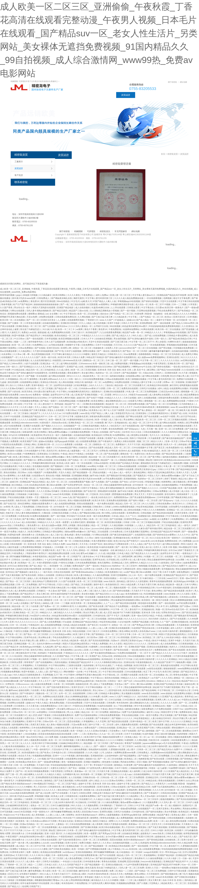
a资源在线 (173, 597)
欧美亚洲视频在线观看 (69, 338)
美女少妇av (85, 528)
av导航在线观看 (56, 345)
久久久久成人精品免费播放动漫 (129, 298)
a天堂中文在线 (137, 482)
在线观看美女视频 (143, 535)
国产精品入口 (56, 671)
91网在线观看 (147, 329)
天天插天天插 (43, 765)
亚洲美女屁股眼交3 (21, 808)
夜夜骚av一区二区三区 (85, 771)
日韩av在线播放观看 (115, 379)
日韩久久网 (13, 401)
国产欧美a (45, 752)
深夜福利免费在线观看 (168, 398)
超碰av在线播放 (46, 441)
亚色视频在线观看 (8, 419)
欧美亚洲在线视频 (113, 522)
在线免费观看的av (49, 706)
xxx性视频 (172, 783)
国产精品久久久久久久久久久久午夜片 (170, 653)
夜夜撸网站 (104, 609)
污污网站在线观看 (100, 535)
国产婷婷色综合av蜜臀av (164, 535)
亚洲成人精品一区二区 (136, 737)
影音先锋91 (170, 494)
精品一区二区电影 (99, 525)
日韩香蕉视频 (172, 759)
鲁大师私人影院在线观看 (113, 513)
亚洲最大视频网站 (92, 762)
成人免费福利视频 (119, 363)
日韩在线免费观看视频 (109, 715)
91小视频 (71, 587)
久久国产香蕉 (6, 307)
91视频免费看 (83, 401)
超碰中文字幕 (84, 783)
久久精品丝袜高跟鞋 (73, 833)
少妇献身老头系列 (62, 727)
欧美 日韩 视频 (170, 547)
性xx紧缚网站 (9, 475)
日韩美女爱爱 (133, 307)
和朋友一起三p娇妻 (158, 768)
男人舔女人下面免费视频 (23, 507)
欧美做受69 (36, 435)
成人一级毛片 (125, 472)
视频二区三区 (143, 441)
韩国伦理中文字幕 (169, 712)
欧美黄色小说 (95, 410)
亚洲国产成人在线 (75, 366)
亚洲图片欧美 (48, 550)
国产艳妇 (5, 783)
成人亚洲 (75, 394)
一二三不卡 (117, 687)
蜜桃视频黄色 (186, 631)
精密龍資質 (21, 154)
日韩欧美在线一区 (44, 507)
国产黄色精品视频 (155, 840)
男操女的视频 (99, 472)
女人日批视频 (75, 777)
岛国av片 (115, 640)
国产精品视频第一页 (132, 373)
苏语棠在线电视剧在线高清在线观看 (55, 734)
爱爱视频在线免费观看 (122, 494)
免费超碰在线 (10, 768)
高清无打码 (52, 450)
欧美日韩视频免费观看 (38, 771)
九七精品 (30, 438)
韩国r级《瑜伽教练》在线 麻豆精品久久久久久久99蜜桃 (171, 314)
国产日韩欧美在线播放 (60, 849)
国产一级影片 (100, 746)
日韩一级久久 (161, 338)
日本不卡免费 (100, 429)
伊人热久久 (11, 385)
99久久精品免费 (128, 584)
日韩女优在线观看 (62, 572)
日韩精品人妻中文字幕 (141, 382)
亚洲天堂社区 (179, 317)
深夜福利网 (27, 432)
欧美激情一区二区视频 (60, 566)
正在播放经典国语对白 (159, 413)
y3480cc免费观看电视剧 (123, 507)
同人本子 (24, 379)
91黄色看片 (45, 422)
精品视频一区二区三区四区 (96, 743)
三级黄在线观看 (27, 469)
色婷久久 (173, 647)
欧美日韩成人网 (141, 597)
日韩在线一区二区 (85, 587)
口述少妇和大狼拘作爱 (167, 631)
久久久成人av (174, 699)
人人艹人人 (109, 603)
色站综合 (176, 681)
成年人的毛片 (176, 628)
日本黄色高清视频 (189, 516)
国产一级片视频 (128, 310)
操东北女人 (34, 572)
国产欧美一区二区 (14, 634)
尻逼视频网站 (28, 541)
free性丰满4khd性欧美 (144, 407)
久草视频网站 (26, 665)
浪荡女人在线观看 (55, 410)
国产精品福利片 (80, 497)
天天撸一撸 (152, 429)
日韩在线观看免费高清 (66, 317)
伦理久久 (157, 547)
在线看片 (26, 678)
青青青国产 (29, 662)
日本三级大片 (78, 332)
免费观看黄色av (121, 497)
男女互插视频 (166, 715)
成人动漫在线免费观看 (41, 684)
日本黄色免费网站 (109, 631)
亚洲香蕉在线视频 (57, 373)
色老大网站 (45, 478)
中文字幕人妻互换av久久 (144, 295)
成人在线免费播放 (169, 643)
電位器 (52, 95)
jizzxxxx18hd (125, 348)
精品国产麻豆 (163, 815)
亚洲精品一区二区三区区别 (179, 510)
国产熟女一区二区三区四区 (135, 351)
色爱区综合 (140, 454)
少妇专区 (126, 432)
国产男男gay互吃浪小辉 (143, 625)
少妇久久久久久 (96, 385)
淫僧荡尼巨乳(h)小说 (125, 413)
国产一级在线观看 (162, 323)
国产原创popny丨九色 (135, 429)
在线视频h (143, 466)
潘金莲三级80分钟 (154, 460)
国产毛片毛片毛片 (153, 544)
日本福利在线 (99, 615)
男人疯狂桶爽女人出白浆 (31, 774)
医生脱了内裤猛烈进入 (31, 329)
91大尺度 (183, 373)
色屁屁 (70, 681)
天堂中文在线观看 (168, 301)
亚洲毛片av (136, 637)
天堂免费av (82, 410)
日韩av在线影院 (101, 463)
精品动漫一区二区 (20, 606)
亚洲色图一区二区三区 (41, 802)
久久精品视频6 (117, 525)
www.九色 (67, 497)
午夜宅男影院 (159, 363)
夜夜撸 (100, 438)
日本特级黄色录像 (9, 410)
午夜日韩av (71, 410)
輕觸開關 (89, 95)
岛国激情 (189, 818)
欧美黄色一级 (148, 600)
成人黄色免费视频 (73, 858)
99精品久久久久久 (153, 332)
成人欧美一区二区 (103, 587)
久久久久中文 (184, 535)
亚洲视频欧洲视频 (80, 475)
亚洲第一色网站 (11, 668)
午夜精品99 (33, 625)
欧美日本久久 (179, 503)
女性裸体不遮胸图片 (29, 874)
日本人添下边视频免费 (55, 342)
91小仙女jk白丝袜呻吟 (10, 541)
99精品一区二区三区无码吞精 (166, 354)
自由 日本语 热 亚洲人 (173, 880)
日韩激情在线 (54, 787)
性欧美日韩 (101, 681)
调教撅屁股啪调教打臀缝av (47, 880)
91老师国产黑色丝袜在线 (143, 628)
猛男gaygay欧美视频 (65, 441)
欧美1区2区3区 (52, 650)
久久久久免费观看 (64, 444)
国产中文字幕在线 (47, 584)
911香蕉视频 (123, 637)
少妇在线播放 (105, 647)
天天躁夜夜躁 (183, 625)
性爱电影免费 (14, 535)
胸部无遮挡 (78, 298)
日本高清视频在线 (57, 712)
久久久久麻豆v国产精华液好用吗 (147, 528)
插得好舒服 (22, 566)
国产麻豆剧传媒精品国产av (108, 858)
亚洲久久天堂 (182, 472)
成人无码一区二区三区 (57, 482)
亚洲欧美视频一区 (80, 494)
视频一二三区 (20, 342)
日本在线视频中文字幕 (142, 447)
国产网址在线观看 (134, 416)
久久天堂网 (101, 721)
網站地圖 (183, 82)
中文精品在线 (18, 370)
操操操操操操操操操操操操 (46, 304)
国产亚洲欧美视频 (89, 394)
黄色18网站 (157, 591)
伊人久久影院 (148, 503)
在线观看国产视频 (16, 877)
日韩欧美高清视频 (60, 513)
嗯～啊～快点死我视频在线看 (37, 354)
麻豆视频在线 (179, 482)
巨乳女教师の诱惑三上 (55, 868)
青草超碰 (59, 404)
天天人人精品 (85, 323)
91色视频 (23, 410)
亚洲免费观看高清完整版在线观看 (51, 777)
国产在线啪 (40, 348)
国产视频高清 (139, 475)
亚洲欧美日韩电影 (69, 323)
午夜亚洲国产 (12, 836)
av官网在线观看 (188, 360)
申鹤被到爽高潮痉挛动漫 (122, 304)
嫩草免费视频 (34, 871)
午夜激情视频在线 (143, 662)
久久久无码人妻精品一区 (80, 326)
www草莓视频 (57, 843)
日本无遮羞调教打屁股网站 (137, 531)
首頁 (18, 95)
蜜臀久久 (44, 640)
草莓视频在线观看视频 (177, 345)
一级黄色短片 (187, 553)
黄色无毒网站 (104, 563)
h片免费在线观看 (71, 413)
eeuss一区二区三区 (25, 447)
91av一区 (186, 864)
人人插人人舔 (42, 671)
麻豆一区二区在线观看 (81, 463)
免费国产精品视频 (140, 622)
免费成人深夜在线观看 (125, 441)
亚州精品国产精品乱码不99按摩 (166, 531)
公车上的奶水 (79, 547)
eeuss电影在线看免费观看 (22, 793)
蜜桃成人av (43, 314)
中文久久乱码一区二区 (24, 777)
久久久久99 (158, 790)
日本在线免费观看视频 (93, 379)
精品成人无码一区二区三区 (118, 447)
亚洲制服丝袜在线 (121, 538)
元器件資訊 (146, 95)
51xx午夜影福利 (164, 587)
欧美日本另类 (64, 357)
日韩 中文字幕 (53, 799)
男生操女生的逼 (65, 821)
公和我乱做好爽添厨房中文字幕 (15, 650)
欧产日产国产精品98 (23, 304)
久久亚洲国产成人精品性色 (170, 696)
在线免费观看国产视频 (79, 482)
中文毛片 (75, 301)
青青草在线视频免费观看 (161, 581)
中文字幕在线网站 (14, 637)
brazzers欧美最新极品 (151, 861)
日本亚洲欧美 (129, 699)
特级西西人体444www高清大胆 (67, 360)
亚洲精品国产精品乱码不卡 (35, 416)
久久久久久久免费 (169, 703)
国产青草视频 (180, 715)
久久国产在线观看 (67, 581)
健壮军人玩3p (153, 712)
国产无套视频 (116, 519)
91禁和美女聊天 (17, 852)
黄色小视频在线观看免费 (79, 500)
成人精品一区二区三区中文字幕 (143, 422)
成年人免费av (102, 295)
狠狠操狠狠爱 (169, 668)
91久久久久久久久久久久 (136, 619)
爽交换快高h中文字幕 (26, 653)
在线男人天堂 (111, 348)
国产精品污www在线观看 (169, 370)
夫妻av (34, 628)
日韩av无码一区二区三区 (24, 712)
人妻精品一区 (62, 824)
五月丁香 (58, 675)
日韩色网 (165, 376)
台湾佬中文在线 (101, 326)
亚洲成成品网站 (95, 603)
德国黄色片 (116, 351)
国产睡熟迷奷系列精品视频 (119, 475)
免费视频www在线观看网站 (88, 659)
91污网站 (134, 547)
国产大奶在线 (14, 391)
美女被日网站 (88, 373)
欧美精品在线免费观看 (51, 852)
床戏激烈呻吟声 (33, 550)
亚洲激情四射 (97, 755)
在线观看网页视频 (75, 320)
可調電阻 (70, 95)
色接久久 (22, 531)
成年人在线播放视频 (147, 398)
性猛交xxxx (106, 566)
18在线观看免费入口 (180, 740)
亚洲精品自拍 (159, 706)
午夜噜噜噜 (68, 469)
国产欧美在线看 (29, 575)
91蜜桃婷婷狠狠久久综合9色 (80, 419)
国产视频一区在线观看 (37, 376)
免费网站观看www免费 (125, 752)
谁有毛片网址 (37, 650)
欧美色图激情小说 (175, 447)
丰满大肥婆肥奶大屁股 (102, 541)
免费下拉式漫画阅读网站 (134, 712)
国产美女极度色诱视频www (143, 497)
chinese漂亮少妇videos (145, 681)
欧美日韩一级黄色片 (174, 307)
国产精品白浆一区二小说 (66, 388)
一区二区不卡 (144, 653)
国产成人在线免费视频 (155, 335)
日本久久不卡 (87, 338)
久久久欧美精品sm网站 (61, 634)
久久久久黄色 (73, 295)
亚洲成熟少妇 (42, 535)
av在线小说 (140, 746)
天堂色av (118, 684)
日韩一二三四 (79, 734)
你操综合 (83, 447)
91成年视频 (148, 734)
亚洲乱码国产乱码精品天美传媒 (104, 407)
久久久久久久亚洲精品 (167, 659)
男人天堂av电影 (148, 796)
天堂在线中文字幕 (9, 478)
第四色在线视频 (115, 619)
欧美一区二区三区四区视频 (84, 370)
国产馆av (4, 849)
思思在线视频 (14, 597)
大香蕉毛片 (160, 783)
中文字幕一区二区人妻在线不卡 (39, 404)
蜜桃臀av (32, 314)
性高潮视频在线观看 (153, 594)
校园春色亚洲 (81, 416)
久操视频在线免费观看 (80, 432)
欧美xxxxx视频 (15, 454)
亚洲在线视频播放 (12, 538)
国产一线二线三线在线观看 (73, 304)
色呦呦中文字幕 (72, 345)
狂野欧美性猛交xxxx (171, 612)
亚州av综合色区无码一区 (177, 609)
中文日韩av (19, 338)
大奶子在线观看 (31, 363)
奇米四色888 (122, 703)
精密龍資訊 (105, 231)
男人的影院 (161, 342)
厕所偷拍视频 (82, 755)
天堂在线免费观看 (74, 703)
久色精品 (99, 572)
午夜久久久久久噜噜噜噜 (111, 510)
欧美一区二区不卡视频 (160, 304)
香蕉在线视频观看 (85, 503)
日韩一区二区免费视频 (75, 466)
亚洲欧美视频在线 (180, 622)
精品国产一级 (164, 410)
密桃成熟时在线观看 (107, 491)
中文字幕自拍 (147, 307)
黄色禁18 (35, 301)
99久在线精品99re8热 (51, 818)
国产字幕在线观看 (34, 877)
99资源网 (70, 684)
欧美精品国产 (92, 332)
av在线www (87, 429)
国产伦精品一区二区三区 (122, 314)
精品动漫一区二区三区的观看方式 (130, 385)
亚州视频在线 (168, 569)
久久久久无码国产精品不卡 (71, 864)
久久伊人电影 (26, 407)
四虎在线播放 (110, 578)
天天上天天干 (126, 407)
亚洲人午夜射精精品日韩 (143, 587)
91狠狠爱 (99, 422)
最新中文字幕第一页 (166, 320)
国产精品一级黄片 (48, 401)
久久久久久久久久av (52, 413)
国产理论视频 (165, 348)
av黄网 (79, 329)
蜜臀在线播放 (89, 351)
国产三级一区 (12, 774)
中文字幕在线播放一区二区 (108, 556)
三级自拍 (109, 385)
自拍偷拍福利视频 (180, 351)
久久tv (167, 681)
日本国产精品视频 (168, 488)
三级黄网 (188, 454)
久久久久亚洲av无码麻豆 (13, 388)
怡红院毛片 (116, 426)
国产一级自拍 (103, 351)
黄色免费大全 (33, 525)
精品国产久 (35, 413)
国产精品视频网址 (122, 366)
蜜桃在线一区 (126, 454)
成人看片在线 (139, 559)
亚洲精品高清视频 (119, 771)
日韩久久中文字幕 (130, 323)
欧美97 (189, 591)
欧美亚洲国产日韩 (28, 441)
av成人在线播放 (21, 603)
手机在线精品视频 (16, 497)
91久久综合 (136, 432)
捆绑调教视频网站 (72, 746)
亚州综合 (10, 572)
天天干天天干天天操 (13, 830)
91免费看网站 (119, 435)
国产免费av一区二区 (50, 606)
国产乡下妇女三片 (190, 475)
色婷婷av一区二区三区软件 (108, 373)
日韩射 (107, 507)
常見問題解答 (121, 231)
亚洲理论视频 (106, 811)
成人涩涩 (107, 612)
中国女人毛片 (153, 475)
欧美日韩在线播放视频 (109, 827)
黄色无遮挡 (90, 868)
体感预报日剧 (144, 516)
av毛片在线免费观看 (86, 787)
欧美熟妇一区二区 (26, 563)
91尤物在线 (81, 802)
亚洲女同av (92, 734)
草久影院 (18, 404)
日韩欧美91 (97, 507)
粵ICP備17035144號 (112, 234)
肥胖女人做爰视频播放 (109, 815)
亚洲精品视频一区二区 (24, 643)
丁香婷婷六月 (92, 320)
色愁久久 (104, 426)
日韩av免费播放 (25, 348)
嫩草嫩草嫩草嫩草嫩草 (160, 351)
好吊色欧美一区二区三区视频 (39, 388)
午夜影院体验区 (66, 836)
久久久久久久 (61, 668)
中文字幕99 (69, 675)
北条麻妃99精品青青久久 (71, 737)
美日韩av (22, 472)
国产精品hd (122, 668)
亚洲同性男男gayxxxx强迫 (136, 519)
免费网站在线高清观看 (53, 696)
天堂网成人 (154, 883)
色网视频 (167, 298)
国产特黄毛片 (133, 541)
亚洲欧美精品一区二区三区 (29, 326)
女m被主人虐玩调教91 (32, 559)
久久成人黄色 (63, 370)
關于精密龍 (172, 82)
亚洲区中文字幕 (33, 721)
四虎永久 (164, 619)
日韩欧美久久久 (115, 354)
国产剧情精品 (43, 488)
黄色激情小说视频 (14, 450)
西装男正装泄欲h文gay (146, 469)
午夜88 (190, 401)
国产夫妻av (176, 563)
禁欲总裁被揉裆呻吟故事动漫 (118, 485)
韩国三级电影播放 (79, 628)
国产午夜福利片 (105, 441)
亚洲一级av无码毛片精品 (143, 615)
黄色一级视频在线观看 (72, 762)
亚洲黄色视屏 (171, 373)
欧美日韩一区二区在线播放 (12, 320)
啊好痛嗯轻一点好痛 (73, 671)
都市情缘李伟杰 (35, 342)
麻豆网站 (151, 370)
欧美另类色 (27, 391)
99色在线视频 (79, 631)
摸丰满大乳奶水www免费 (24, 298)
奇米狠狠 (24, 528)
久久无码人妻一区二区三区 (172, 802)
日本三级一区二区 (114, 360)
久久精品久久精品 (53, 774)
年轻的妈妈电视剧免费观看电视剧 (165, 326)
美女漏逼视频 (36, 619)
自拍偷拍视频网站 (51, 323)
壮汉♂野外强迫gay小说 (171, 852)
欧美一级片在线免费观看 (99, 516)
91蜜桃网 (93, 647)
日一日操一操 (184, 858)
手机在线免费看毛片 (166, 310)
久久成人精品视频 (107, 553)
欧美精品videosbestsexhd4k (25, 422)
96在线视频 (115, 326)
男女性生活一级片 (22, 307)
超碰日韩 (81, 398)
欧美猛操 (159, 541)
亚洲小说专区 (187, 840)
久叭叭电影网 (124, 622)
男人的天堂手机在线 (186, 416)
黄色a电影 (69, 535)
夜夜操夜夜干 (183, 494)
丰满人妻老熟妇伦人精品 (52, 690)
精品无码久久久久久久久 (135, 643)
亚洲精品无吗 (187, 398)
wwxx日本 (49, 824)
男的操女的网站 (127, 762)
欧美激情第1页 (113, 584)
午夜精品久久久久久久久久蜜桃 (96, 335)
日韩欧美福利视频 (90, 426)
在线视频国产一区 (9, 357)
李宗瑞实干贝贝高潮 (76, 516)
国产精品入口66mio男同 (183, 323)
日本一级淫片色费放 (149, 715)
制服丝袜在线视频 (180, 868)
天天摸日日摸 (19, 578)
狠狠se (160, 681)
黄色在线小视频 (53, 475)
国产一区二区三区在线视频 (145, 348)
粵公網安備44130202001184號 (137, 234)
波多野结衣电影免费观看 (15, 858)
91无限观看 (92, 304)
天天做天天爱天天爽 (147, 584)
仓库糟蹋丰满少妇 (41, 510)
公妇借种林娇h (112, 755)
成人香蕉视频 (38, 815)
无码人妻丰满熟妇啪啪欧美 (39, 310)
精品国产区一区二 (73, 404)
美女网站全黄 (38, 457)
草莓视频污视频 (152, 482)
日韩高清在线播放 (59, 510)
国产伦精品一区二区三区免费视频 (162, 404)
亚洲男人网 (66, 348)
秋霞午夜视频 (18, 335)
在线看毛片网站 (135, 401)
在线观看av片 (38, 475)
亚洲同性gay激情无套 (84, 681)
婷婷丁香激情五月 (186, 550)
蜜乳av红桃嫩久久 (89, 553)
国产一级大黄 (121, 547)
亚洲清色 (191, 438)
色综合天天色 (24, 755)
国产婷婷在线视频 (150, 301)
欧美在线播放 (60, 460)
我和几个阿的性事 (138, 438)
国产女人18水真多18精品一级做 (172, 637)
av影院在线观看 (154, 668)
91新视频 (129, 525)
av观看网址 (104, 304)
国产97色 (59, 351)
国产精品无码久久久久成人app (110, 594)
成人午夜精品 (114, 849)
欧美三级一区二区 (170, 450)
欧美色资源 (93, 547)
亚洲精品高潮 (81, 647)
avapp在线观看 (7, 500)
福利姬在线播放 (117, 376)
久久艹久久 (131, 516)
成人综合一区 (141, 304)
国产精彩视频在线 (158, 597)
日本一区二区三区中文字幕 (61, 416)
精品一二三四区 (23, 510)
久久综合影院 (188, 370)
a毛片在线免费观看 (13, 426)
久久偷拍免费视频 (101, 575)
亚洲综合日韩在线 (48, 382)
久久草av (17, 354)
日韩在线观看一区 (18, 544)
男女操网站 (128, 419)
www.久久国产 (107, 320)
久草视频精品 (12, 379)
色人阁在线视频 (66, 382)
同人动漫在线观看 (8, 587)
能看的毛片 (188, 805)
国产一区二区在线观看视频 (169, 731)
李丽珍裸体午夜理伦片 (37, 553)
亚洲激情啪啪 (130, 478)
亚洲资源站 (141, 413)
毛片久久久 (155, 435)
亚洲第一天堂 (32, 497)
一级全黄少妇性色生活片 (183, 366)
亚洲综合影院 (173, 357)
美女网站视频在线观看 (12, 460)
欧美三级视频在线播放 (136, 379)
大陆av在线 (148, 373)
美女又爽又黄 (43, 594)
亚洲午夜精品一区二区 (42, 385)
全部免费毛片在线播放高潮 (181, 507)
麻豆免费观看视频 (145, 699)
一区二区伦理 (151, 500)
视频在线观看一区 (122, 587)
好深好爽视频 (80, 385)
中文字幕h (56, 354)
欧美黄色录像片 (15, 734)
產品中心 (34, 95)
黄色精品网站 (140, 472)
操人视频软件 (175, 746)
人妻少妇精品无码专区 (161, 718)
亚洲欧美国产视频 (137, 647)
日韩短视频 (146, 513)
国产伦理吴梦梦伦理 (73, 485)
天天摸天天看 (103, 771)
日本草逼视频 (51, 338)
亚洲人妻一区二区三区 (120, 295)
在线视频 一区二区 (83, 444)
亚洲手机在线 (99, 559)
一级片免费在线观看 (105, 503)
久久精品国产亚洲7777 (164, 662)
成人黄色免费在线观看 (176, 821)
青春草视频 (6, 304)
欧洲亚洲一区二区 (140, 538)
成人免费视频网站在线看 (59, 332)
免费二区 (113, 871)
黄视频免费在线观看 (17, 314)
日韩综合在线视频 (107, 727)
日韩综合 (16, 559)
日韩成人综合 (187, 706)
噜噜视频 (66, 475)
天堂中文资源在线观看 (99, 342)
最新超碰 (42, 332)
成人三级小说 (115, 419)
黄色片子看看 (90, 329)
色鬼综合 (14, 693)
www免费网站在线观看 (188, 668)
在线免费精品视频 (67, 401)
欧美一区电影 (101, 419)
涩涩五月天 (156, 824)
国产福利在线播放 (154, 811)
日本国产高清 (96, 544)
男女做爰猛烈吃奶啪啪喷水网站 (126, 600)
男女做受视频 (120, 338)
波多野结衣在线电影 (63, 385)
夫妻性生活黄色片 (59, 768)
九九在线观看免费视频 (110, 332)
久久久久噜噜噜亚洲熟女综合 (175, 432)
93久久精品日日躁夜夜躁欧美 (27, 675)
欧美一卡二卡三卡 (66, 329)
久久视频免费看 (150, 802)
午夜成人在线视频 (100, 432)
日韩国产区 (76, 556)
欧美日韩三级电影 (171, 671)
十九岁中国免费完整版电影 (136, 864)
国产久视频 (142, 883)
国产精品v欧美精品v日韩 (180, 338)
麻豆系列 (174, 385)
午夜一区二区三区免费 (51, 746)
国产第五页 (159, 447)
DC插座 (108, 95)
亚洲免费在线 (133, 513)
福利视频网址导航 (20, 724)
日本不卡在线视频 (104, 345)
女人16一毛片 (135, 575)
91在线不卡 (105, 625)
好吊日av (173, 550)
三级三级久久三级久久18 (100, 591)
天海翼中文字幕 (44, 718)
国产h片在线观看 (178, 619)
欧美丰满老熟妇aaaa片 (21, 783)
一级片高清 (46, 572)
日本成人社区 (50, 864)
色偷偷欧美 (98, 348)
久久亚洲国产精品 (61, 656)
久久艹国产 (165, 622)
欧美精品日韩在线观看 (158, 385)
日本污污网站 (190, 584)
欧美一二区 (159, 821)
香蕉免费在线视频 (136, 404)
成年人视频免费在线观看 (127, 724)
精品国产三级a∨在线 (79, 310)
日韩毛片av (89, 858)
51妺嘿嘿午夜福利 (177, 768)
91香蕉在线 (23, 516)
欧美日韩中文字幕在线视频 (45, 743)
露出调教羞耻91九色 (139, 703)
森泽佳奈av (62, 326)
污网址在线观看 (17, 310)
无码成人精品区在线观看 (74, 625)
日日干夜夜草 (105, 650)
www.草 (174, 407)
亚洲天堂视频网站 (119, 575)
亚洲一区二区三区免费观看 (171, 429)
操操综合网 (189, 684)
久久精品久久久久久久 (20, 463)
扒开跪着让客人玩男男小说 (119, 559)
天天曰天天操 (67, 659)
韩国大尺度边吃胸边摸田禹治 (161, 472)
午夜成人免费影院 (75, 538)
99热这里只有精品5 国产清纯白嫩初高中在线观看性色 (111, 357)
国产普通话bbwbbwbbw (83, 572)
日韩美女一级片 (115, 681)
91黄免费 (139, 314)
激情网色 (33, 379)
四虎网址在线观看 (30, 538)
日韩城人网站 (30, 444)
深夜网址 (70, 815)
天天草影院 (39, 799)
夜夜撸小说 (89, 790)
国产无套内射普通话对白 (58, 687)
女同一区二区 (65, 693)
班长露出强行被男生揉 (44, 391)
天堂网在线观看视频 (146, 310)
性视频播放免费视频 (29, 401)
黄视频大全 (25, 827)
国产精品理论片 (33, 335)
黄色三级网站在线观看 (77, 457)
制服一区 (160, 609)
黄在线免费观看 (116, 429)
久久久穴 (20, 861)
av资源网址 (42, 712)
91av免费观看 (130, 354)
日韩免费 (111, 703)
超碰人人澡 (32, 578)
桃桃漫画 (69, 690)
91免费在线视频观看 (39, 516)
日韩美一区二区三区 (146, 749)
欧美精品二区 (149, 637)
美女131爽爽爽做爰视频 (85, 469)
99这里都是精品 (141, 718)
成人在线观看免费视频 (86, 441)
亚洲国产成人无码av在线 (117, 438)
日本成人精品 (118, 516)
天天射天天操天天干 (61, 874)
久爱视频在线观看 (117, 749)
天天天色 (118, 345)
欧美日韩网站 (59, 295)
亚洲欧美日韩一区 (176, 363)
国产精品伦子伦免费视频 (117, 606)
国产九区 (128, 681)
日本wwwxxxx (85, 363)
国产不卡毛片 (113, 615)
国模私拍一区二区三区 (93, 360)
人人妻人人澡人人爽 (77, 591)
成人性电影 (174, 491)
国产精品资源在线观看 (172, 454)
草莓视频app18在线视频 (129, 301)
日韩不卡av (178, 709)
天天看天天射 (6, 765)
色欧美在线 (21, 500)
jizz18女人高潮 (82, 650)
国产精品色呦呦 (54, 469)
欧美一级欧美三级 (101, 363)
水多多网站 (6, 354)
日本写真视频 (6, 811)
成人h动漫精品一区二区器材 (129, 852)
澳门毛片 (109, 422)
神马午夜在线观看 (142, 706)
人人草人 (135, 843)
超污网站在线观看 (69, 363)
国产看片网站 (154, 457)
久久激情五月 (13, 332)
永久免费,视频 (24, 475)
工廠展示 (19, 161)
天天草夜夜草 (153, 874)
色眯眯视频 (66, 435)
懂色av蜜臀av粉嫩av (58, 432)
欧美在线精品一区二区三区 (67, 335)
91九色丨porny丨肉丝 (34, 609)
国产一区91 (130, 684)
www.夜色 (84, 413)
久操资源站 (164, 563)
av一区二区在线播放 (157, 737)
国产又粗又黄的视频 (10, 575)
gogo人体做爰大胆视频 (27, 295)
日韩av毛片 (55, 640)
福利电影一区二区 (93, 382)
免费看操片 (121, 444)
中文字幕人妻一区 (79, 656)
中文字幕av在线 (23, 815)
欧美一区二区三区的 (21, 345)
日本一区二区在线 (18, 625)
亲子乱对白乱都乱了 (105, 665)
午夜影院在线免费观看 (12, 444)
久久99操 (94, 650)
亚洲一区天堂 (171, 441)
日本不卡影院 (121, 768)
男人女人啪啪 (73, 712)
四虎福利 (42, 653)
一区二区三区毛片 (90, 450)
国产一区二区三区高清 (10, 519)
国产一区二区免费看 (188, 703)
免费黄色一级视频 (41, 394)
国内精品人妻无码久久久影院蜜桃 (132, 581)
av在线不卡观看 (168, 416)
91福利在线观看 (106, 547)
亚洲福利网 (45, 538)
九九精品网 (48, 647)
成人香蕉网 (97, 824)
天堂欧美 (94, 494)
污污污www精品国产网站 (66, 447)
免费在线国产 (59, 366)
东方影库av (92, 637)
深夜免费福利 (183, 572)
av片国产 (155, 678)
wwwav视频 (71, 478)
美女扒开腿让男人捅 (179, 376)
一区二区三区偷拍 (20, 413)
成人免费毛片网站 (189, 354)
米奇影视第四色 (40, 556)
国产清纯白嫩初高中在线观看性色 (150, 765)
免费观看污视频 (44, 519)
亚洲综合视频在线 (83, 690)
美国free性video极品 (135, 877)
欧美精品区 (97, 435)
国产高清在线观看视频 (99, 640)
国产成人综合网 (43, 793)
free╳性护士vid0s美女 (40, 615)
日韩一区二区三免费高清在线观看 (123, 388)
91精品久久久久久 (113, 398)
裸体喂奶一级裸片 (44, 447)
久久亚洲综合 (188, 326)
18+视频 (42, 759)
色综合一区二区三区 (93, 485)
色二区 (175, 410)
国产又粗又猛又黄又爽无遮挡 (111, 796)
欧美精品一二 (168, 435)
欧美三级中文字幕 (81, 634)
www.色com (25, 394)
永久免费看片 (163, 519)
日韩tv (37, 818)
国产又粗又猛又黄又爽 (102, 317)
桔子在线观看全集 (131, 426)
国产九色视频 (49, 326)
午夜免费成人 (88, 295)
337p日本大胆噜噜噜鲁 (19, 435)
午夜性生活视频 (66, 563)
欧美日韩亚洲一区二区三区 (18, 429)
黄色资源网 (13, 382)
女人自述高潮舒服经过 (41, 360)
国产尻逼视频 (188, 329)
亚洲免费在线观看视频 (117, 500)
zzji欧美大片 (86, 301)
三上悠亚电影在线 (113, 690)
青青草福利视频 (7, 295)
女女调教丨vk (56, 314)
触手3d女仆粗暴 (98, 475)
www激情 (183, 407)
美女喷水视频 (58, 538)
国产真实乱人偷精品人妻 (42, 603)
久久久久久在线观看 (27, 419)
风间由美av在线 (59, 422)
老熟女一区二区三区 (82, 348)
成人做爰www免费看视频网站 (152, 357)
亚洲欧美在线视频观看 (114, 391)
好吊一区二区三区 (60, 628)
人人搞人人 (140, 525)
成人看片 (131, 749)
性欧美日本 (154, 740)
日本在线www (58, 478)
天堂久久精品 (65, 472)
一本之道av (112, 472)
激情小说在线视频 (103, 538)
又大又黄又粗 (32, 706)
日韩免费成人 (43, 298)
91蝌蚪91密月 (174, 342)
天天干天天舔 (134, 444)
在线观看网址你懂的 (29, 382)
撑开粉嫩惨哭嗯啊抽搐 (20, 556)
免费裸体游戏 (171, 541)
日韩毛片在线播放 (148, 388)
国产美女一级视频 (77, 768)
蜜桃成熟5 (57, 429)
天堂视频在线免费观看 (183, 348)
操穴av (8, 777)
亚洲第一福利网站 (14, 799)
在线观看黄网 (85, 615)
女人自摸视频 (118, 416)
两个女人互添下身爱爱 (114, 410)
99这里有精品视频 (145, 507)
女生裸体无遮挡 (78, 522)
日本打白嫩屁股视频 (60, 805)
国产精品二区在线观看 (98, 531)
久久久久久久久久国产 (30, 357)
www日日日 (172, 578)
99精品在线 (15, 432)
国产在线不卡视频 (95, 398)
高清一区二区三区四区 (53, 858)
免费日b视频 (85, 843)
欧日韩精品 (17, 485)
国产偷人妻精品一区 (147, 410)
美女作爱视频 (170, 811)
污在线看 (34, 606)
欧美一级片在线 (49, 357)
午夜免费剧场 (115, 329)
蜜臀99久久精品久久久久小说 (144, 563)
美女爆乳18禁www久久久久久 (53, 379)
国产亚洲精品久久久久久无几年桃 (35, 366)
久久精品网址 (24, 351)
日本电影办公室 (183, 690)
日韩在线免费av (164, 503)
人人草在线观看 (118, 307)
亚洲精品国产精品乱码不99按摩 (172, 295)
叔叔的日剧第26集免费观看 (29, 569)
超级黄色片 (145, 833)
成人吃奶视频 (99, 323)
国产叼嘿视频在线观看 (151, 426)
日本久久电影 (157, 830)
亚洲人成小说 (145, 547)
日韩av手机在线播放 (188, 441)
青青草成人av (191, 696)
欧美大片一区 (170, 444)
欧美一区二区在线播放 (88, 314)
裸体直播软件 (73, 373)
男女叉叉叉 (139, 494)
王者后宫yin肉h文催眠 (169, 391)
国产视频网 (33, 500)
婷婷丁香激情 (171, 478)
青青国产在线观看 (87, 438)
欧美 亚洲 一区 (120, 647)
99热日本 (79, 382)
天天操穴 (41, 469)
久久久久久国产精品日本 (135, 345)
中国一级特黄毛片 (42, 749)
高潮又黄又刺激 (37, 724)
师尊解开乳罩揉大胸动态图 (12, 317)
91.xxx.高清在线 (130, 849)
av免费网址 (23, 301)
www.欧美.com (147, 541)
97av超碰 (67, 622)
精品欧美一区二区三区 (116, 404)
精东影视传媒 (141, 818)
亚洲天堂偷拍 (155, 466)
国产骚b (50, 668)
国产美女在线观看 (177, 650)
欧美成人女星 (57, 796)
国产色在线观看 (151, 416)
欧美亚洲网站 (97, 401)
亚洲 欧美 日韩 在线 (151, 612)
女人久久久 (25, 743)
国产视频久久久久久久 (52, 426)
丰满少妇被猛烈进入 (151, 450)
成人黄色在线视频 (132, 510)
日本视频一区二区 (63, 547)
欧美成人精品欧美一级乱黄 (170, 584)
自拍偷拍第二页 (172, 840)
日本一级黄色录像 (60, 855)
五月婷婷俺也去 (186, 404)
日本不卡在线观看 (12, 416)
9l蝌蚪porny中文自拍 (142, 366)
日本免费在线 (116, 531)
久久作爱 (157, 382)
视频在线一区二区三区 (51, 497)
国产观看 (62, 591)
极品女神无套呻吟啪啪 (176, 724)
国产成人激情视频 (146, 731)
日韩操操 (153, 696)
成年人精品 (163, 388)
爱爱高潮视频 (145, 790)
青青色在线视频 (180, 675)
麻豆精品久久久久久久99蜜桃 (76, 354)
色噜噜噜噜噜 (144, 354)
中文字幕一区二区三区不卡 (142, 342)
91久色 (53, 329)
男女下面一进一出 (190, 687)
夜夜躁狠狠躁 (163, 407)
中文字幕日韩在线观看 (113, 671)
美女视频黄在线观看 (131, 693)
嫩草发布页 (84, 871)
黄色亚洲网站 (24, 503)
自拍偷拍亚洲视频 (103, 338)
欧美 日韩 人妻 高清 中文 (134, 370)
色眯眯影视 (143, 759)
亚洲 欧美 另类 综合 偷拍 (109, 370)
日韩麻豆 (41, 591)
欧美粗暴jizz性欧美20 (77, 342)
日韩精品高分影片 (40, 768)
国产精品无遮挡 (60, 310)
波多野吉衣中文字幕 (60, 394)
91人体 (64, 880)
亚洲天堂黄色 (181, 513)
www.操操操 (166, 693)
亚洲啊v (13, 849)
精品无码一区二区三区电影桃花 (41, 370)
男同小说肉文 (187, 544)
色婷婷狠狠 (88, 665)
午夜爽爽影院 (29, 454)
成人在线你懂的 (82, 307)
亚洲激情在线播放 (122, 528)
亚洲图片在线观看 (31, 426)
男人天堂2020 (40, 787)
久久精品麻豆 (45, 295)
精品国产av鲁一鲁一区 (133, 332)
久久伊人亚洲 (7, 622)
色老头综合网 (73, 488)
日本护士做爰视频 (73, 351)
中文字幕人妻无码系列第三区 (99, 298)
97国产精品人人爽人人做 (104, 301)
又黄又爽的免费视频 (85, 740)
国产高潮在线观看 (28, 681)
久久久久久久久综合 (170, 360)
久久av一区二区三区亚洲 (111, 734)
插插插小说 (91, 759)
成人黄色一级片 (33, 861)
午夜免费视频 (186, 485)
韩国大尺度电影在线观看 (44, 307)
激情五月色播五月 (51, 659)
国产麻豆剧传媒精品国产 (174, 438)
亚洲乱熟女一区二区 (49, 363)
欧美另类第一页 (78, 603)
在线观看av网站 (133, 376)
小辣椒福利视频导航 (138, 768)
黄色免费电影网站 (143, 491)
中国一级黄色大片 (41, 811)
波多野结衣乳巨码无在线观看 (55, 731)
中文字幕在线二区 (93, 671)
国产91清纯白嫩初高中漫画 (140, 338)
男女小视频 (5, 699)
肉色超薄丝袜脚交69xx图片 (135, 326)
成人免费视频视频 (125, 818)
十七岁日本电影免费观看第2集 (58, 559)
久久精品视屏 (118, 790)
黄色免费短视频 (11, 398)
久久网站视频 (84, 317)
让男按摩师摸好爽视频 (31, 547)
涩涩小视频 (142, 762)
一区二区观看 (105, 394)
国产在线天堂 (90, 491)
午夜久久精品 (24, 466)
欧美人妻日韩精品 (21, 457)
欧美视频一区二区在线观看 (55, 569)
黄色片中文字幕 (95, 578)
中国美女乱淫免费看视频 (84, 706)
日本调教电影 (106, 805)
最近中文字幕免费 (181, 298)
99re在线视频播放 (136, 656)
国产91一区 (21, 771)
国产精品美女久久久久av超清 (145, 553)
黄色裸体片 (139, 858)
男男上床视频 (69, 525)
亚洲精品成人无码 (120, 563)
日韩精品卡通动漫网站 (177, 335)
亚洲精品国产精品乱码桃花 (32, 482)
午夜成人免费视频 (99, 643)
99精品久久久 (46, 612)
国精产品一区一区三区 (30, 731)
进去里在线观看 (103, 790)
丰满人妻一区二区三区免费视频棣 (142, 391)
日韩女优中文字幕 (9, 731)
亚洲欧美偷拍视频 (60, 678)
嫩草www (13, 690)
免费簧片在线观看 (185, 379)
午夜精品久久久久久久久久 (76, 653)
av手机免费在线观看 (113, 478)
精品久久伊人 (157, 441)
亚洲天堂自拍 (53, 348)
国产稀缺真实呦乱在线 (61, 298)
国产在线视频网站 (44, 662)
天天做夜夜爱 (154, 438)
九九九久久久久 (48, 790)
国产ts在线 (115, 432)
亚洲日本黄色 (18, 438)
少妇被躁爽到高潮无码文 (79, 391)
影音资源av (131, 488)
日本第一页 (58, 684)
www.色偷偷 (170, 594)
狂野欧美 (107, 435)
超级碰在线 (5, 606)
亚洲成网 (125, 615)
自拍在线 (155, 703)
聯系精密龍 (167, 95)
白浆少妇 (75, 553)
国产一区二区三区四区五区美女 (41, 320)
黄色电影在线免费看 (9, 394)
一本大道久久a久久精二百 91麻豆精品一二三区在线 (142, 578)
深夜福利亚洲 (82, 818)
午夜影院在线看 (55, 653)
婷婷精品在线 (120, 656)
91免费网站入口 (40, 345)
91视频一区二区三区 (106, 466)
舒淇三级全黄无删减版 (165, 734)
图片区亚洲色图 (48, 301)
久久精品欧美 (120, 317)
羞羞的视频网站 (167, 799)
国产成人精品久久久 (121, 335)
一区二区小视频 (11, 824)
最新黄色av (115, 712)
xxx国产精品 (129, 572)
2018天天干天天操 (107, 469)
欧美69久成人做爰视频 (69, 450)
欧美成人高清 (63, 463)
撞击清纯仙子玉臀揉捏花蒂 (116, 544)
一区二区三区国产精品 (66, 783)
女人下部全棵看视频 (123, 706)
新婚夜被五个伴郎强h (188, 457)
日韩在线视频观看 (151, 432)
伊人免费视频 (185, 541)
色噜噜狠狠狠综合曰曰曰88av (99, 366)
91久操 (46, 329)
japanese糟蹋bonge (152, 743)
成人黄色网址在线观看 (160, 394)
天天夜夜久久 (188, 824)
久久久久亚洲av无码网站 (112, 780)
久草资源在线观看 (32, 323)
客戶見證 (19, 175)
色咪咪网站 (166, 482)
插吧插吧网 (127, 556)
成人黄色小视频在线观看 (58, 724)
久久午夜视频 (68, 755)
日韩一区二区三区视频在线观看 (173, 419)
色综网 (104, 696)
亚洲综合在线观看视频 (18, 360)
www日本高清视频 (62, 494)
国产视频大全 (30, 460)
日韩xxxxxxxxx (23, 684)
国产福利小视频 (136, 500)
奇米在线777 (69, 818)
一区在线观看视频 (153, 298)
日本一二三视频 (179, 304)
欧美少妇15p (119, 541)
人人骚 (4, 746)
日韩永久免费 (78, 357)
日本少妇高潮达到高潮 (34, 485)
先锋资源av (9, 855)
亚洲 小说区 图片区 (53, 833)
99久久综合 (76, 805)
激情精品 (118, 765)
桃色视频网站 (92, 709)
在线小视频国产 (35, 472)
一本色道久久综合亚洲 (71, 861)
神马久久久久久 (74, 376)
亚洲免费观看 (146, 323)
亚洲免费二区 (14, 752)
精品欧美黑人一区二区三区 (96, 376)
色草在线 (154, 622)
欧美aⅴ (168, 317)
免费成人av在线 (29, 332)
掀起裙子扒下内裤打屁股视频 (126, 612)
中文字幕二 (133, 317)
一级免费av (135, 606)
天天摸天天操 (189, 640)
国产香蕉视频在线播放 (159, 762)
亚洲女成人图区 (178, 815)
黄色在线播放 (10, 472)
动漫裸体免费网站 (131, 329)
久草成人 (74, 513)
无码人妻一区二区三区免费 (132, 868)
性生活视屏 (131, 410)
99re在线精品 (63, 301)
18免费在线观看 (46, 317)
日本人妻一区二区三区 (63, 597)
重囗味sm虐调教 (54, 485)
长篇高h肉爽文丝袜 (100, 307)
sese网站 (91, 466)
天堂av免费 (32, 317)
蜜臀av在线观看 (45, 460)
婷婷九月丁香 (42, 541)
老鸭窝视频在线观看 (188, 385)
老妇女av (104, 314)
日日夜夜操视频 (189, 538)
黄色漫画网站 (66, 650)
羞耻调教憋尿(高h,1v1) (116, 401)
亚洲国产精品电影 (65, 307)
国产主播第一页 (15, 323)
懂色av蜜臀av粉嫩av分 (76, 531)
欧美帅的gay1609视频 (184, 581)
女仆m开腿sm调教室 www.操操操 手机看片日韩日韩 (130, 836)
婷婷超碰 (182, 444)
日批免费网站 (87, 345)
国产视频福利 (57, 466)
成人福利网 (135, 771)
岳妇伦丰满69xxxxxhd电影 (49, 643)
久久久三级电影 (7, 880)
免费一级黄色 (32, 852)
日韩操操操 (21, 494)
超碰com (131, 320)
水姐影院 (165, 740)
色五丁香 (61, 550)
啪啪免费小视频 (181, 463)
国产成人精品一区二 (145, 320)
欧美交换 (169, 830)
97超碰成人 (120, 320)
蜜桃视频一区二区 (189, 391)
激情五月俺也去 (99, 354)
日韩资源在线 (26, 668)
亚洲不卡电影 (113, 323)
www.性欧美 (72, 544)
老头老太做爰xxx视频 (52, 525)
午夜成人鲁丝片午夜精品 (72, 454)
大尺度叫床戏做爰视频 (43, 351)
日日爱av (159, 307)
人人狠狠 (61, 320)
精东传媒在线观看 (99, 871)
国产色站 (124, 482)
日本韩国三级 (94, 802)
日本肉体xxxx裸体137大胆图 (92, 388)
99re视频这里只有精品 (44, 783)
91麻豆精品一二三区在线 (40, 494)
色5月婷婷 (154, 619)
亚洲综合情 (153, 643)
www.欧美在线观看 (72, 429)
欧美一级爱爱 (62, 522)
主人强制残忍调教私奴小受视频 (105, 310)
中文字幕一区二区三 (149, 360)
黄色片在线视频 (83, 535)
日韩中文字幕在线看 (177, 871)
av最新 (153, 519)
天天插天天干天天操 (141, 591)
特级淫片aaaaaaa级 (138, 394)
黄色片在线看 (162, 600)
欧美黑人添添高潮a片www (143, 631)
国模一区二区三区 (107, 637)
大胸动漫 (46, 513)
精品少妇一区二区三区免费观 (95, 712)
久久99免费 (94, 696)
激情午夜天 (98, 584)
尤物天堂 (9, 513)
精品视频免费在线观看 (152, 444)
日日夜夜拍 (54, 454)
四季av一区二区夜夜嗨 (174, 382)
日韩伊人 (159, 373)
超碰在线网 (24, 690)
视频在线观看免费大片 (42, 503)
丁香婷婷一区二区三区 (16, 864)
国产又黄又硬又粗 (119, 342)
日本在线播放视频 (133, 671)
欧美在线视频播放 (131, 690)
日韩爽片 (181, 780)
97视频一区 (35, 659)
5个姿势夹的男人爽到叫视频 (62, 398)
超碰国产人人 (30, 759)
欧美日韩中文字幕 (93, 737)
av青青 (7, 507)
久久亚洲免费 (6, 706)
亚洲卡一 (57, 755)
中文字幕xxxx (97, 678)
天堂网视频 (47, 675)
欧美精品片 (144, 678)
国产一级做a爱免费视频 (49, 762)
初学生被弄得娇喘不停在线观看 (20, 491)
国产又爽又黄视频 (37, 410)
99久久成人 (138, 335)
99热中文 (43, 419)
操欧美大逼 (184, 410)
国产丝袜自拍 (116, 743)
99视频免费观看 (7, 759)
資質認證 (126, 95)
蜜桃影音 (48, 600)
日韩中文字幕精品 (89, 488)
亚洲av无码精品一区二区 (32, 824)
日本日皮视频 (130, 398)
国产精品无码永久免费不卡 (175, 566)
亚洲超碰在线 (121, 422)
